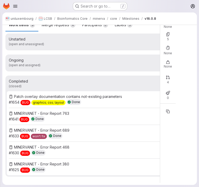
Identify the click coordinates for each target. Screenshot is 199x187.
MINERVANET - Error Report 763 (41, 113)
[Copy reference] (168, 111)
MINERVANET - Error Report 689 (41, 130)
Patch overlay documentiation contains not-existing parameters (68, 96)
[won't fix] (39, 136)
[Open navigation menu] (15, 6)
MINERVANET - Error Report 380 (41, 164)
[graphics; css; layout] (48, 102)
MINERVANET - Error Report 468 (41, 147)
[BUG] (25, 102)
